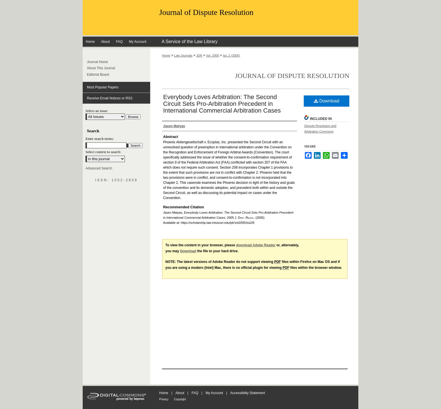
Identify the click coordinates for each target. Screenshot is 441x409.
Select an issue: (97, 111)
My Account (214, 393)
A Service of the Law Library (189, 41)
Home (166, 55)
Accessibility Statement (247, 393)
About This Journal (101, 68)
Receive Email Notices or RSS (109, 98)
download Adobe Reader (255, 245)
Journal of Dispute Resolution (206, 12)
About (180, 393)
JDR (199, 55)
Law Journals (183, 55)
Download (326, 101)
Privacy (163, 399)
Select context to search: (103, 152)
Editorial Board (98, 75)
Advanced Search (99, 168)
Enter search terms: (100, 139)
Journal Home (97, 62)
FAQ (195, 393)
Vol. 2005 (212, 55)
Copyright (180, 399)
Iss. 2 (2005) (231, 55)
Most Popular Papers (102, 87)
